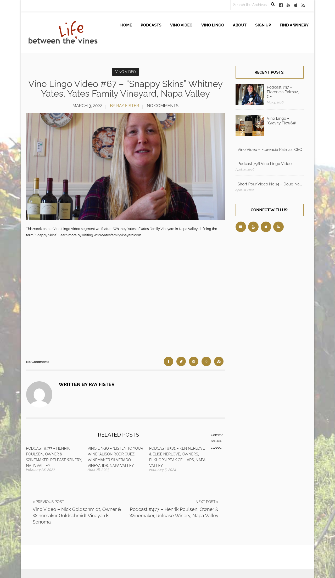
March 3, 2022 (87, 105)
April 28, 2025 (98, 469)
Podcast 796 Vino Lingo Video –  (267, 163)
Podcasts (151, 25)
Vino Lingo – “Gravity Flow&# (281, 120)
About (240, 25)
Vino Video (181, 25)
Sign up (263, 25)
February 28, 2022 (40, 469)
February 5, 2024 (162, 469)
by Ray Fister (124, 105)
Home (126, 25)
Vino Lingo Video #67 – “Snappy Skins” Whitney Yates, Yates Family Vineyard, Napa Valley (125, 89)
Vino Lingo (212, 25)
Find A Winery (294, 25)
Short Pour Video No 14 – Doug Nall (270, 184)
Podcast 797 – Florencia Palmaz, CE (283, 92)
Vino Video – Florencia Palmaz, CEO (270, 149)
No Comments (162, 105)
